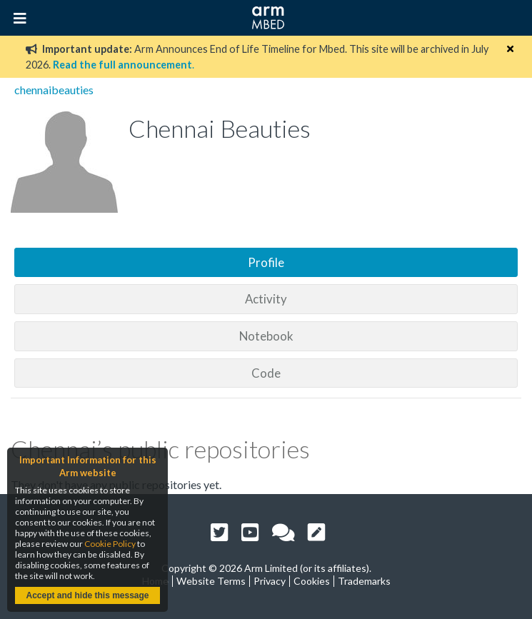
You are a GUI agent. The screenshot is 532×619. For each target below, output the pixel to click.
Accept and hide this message (87, 595)
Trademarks (364, 581)
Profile (266, 262)
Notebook (266, 335)
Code (266, 373)
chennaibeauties (54, 89)
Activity (266, 298)
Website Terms (211, 581)
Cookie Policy (110, 543)
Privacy (270, 581)
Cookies (311, 581)
